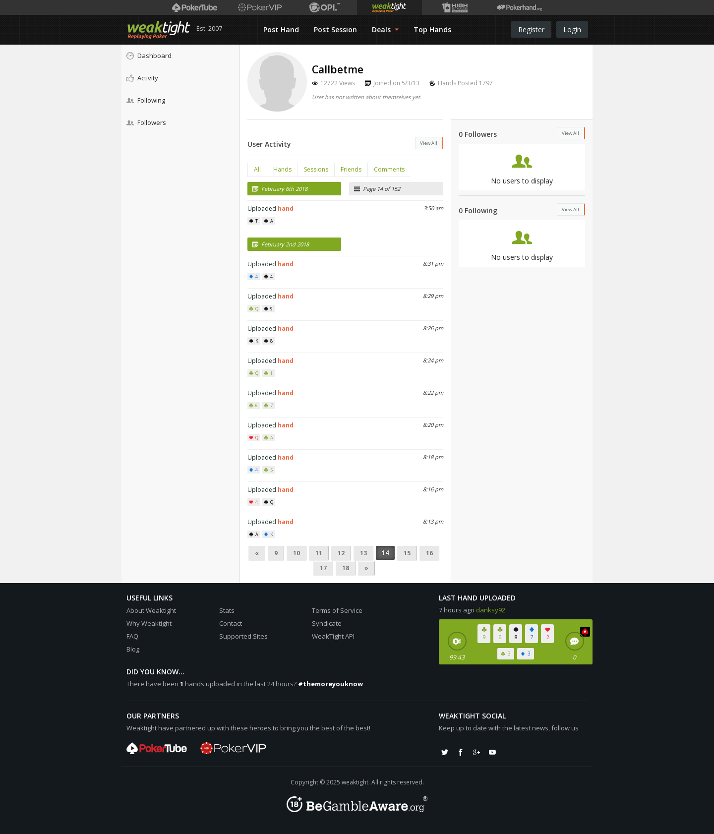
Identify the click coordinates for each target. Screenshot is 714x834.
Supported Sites (243, 636)
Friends (351, 169)
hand (286, 208)
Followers (146, 122)
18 (345, 568)
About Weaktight (151, 610)
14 (385, 552)
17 (323, 568)
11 (318, 553)
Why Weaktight (149, 623)
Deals (385, 29)
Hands (282, 169)
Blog (132, 649)
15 (407, 553)
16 (429, 553)
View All (428, 143)
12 (341, 553)
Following (145, 100)
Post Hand (281, 29)
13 (363, 553)
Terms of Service (337, 610)
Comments (389, 169)
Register (531, 29)
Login (572, 29)
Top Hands (432, 29)
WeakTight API (333, 636)
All (257, 169)
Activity (142, 77)
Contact (230, 623)
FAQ (132, 636)
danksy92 (490, 609)
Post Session (335, 29)
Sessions (316, 169)
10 (296, 553)
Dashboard (149, 55)
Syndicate (327, 623)
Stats (227, 610)
